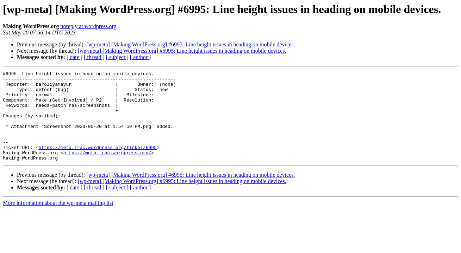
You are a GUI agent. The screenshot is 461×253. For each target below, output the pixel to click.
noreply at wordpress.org (88, 26)
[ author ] (140, 57)
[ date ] (74, 57)
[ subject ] (117, 57)
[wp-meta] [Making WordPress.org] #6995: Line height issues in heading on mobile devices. (190, 44)
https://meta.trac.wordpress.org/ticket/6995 (97, 163)
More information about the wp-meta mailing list (58, 221)
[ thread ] (94, 57)
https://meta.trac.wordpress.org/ (107, 169)
